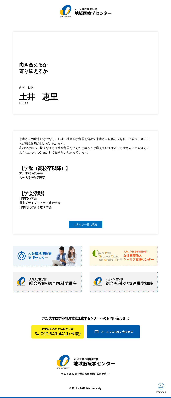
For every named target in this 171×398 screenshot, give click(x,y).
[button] (85, 224)
